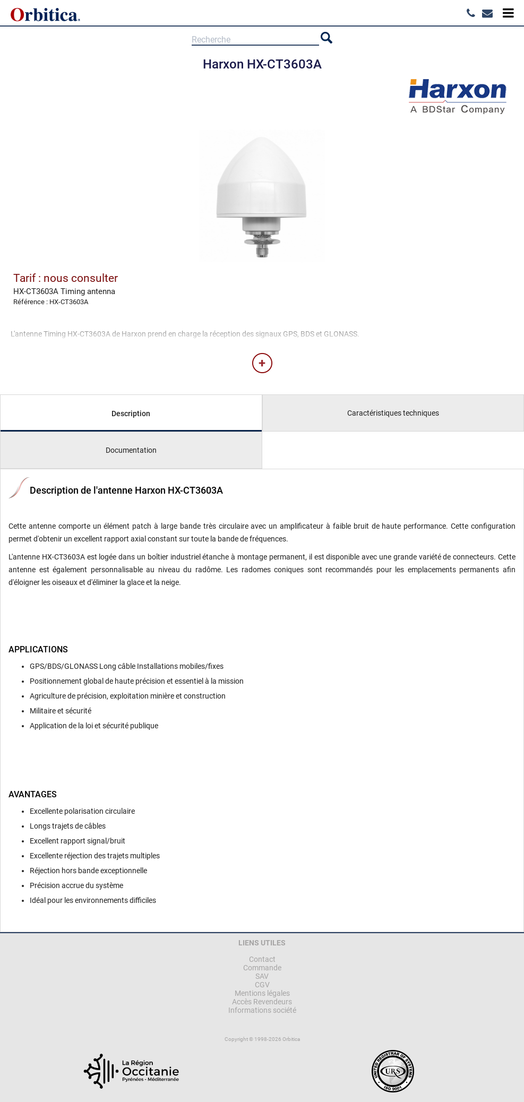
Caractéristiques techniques (393, 413)
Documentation (131, 450)
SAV (262, 976)
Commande (262, 967)
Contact (262, 959)
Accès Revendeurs (262, 1001)
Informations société (262, 1010)
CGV (262, 984)
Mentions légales (262, 993)
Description (130, 413)
